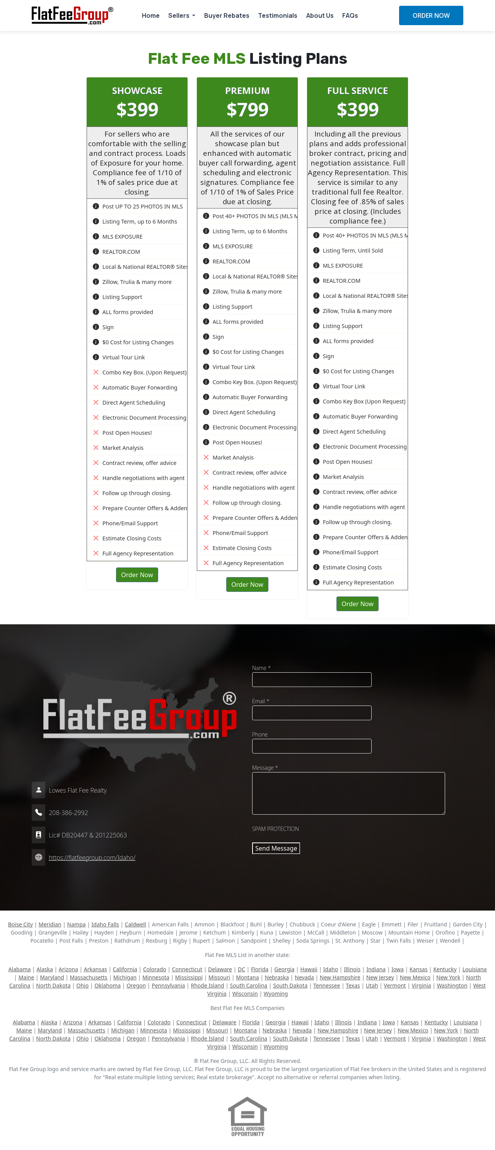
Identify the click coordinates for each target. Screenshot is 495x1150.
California (125, 969)
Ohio (83, 985)
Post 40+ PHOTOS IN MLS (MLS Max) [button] (255, 216)
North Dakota (53, 985)
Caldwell (135, 924)
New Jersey (380, 977)
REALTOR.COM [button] (116, 251)
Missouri (219, 977)
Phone (260, 734)
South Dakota (290, 985)
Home (151, 15)
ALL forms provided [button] (123, 312)
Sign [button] (103, 327)
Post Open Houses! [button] (122, 432)
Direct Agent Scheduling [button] (129, 402)
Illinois (352, 969)
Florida (259, 969)
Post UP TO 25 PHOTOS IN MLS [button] (138, 206)
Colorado (154, 969)
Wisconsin (245, 993)
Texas (353, 985)
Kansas (418, 969)
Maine (26, 977)
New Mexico (415, 977)
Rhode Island (207, 985)
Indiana (376, 969)
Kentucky (444, 969)
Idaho (330, 969)
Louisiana (475, 969)
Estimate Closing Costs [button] (127, 538)
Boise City (20, 924)
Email (261, 701)
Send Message (276, 848)
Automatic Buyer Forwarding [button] (135, 387)
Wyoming (276, 993)
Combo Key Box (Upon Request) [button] (359, 401)
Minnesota (155, 977)
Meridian (50, 924)
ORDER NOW (431, 15)
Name (261, 668)
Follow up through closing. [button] (132, 493)
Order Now (137, 575)
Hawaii (308, 969)
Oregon (136, 985)
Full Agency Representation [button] (133, 553)
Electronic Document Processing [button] (139, 417)
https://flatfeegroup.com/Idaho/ (92, 857)
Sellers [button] (179, 15)
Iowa (397, 969)
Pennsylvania (168, 985)
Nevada (304, 977)
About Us (320, 15)
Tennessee (326, 985)
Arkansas (95, 969)
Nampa (76, 924)
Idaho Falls (105, 924)
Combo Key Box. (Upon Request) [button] (139, 372)
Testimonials (277, 15)
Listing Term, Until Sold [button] (348, 250)
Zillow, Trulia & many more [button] (132, 281)
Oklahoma (107, 985)
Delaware (220, 969)
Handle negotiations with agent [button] (138, 478)
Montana (247, 977)
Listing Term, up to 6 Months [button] (135, 221)
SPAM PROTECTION (275, 828)
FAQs (350, 15)
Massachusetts (89, 977)
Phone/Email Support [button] (125, 523)
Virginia (421, 985)
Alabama (20, 969)
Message (265, 767)
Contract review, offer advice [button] (134, 462)
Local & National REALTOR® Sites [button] (141, 266)
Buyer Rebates (226, 15)
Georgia (284, 969)
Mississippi (189, 977)
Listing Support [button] (117, 297)
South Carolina (249, 985)
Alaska (44, 969)
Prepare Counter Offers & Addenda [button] (143, 508)
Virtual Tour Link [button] (119, 357)
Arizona (68, 969)
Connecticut (187, 969)
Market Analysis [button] (118, 447)
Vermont (395, 985)
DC (241, 969)
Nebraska (277, 977)
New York (448, 977)
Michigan (125, 977)
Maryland (52, 977)
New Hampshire (340, 977)
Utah (372, 985)
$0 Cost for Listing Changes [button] (133, 342)
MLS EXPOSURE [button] (118, 236)
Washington (452, 985)
